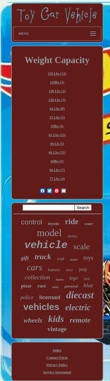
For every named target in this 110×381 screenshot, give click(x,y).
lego (73, 278)
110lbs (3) (57, 82)
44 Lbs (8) (57, 109)
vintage (57, 328)
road (60, 259)
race (69, 270)
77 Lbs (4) (57, 179)
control (31, 222)
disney (72, 236)
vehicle (45, 245)
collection (37, 277)
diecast (80, 295)
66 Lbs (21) (57, 152)
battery (54, 269)
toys (88, 257)
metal (73, 259)
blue (88, 285)
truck (43, 256)
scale (81, 246)
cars (34, 267)
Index (57, 350)
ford (87, 279)
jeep (83, 269)
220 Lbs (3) (57, 100)
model (49, 232)
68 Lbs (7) (57, 170)
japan (60, 279)
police (27, 297)
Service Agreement (57, 372)
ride (72, 221)
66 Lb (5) (57, 144)
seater (88, 224)
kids (56, 319)
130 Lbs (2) (57, 91)
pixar (26, 285)
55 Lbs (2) (57, 117)
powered (71, 286)
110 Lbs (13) (57, 74)
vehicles (41, 307)
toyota (53, 223)
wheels (32, 320)
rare (42, 285)
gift (24, 258)
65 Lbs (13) (57, 135)
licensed (49, 297)
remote (80, 320)
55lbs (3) (57, 126)
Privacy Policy (57, 365)
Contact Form (56, 358)
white (55, 287)
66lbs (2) (57, 161)
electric (78, 307)
